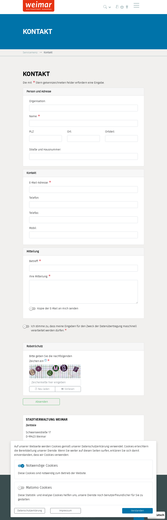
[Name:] (83, 123)
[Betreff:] (83, 268)
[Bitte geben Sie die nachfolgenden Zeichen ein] (55, 382)
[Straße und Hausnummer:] (83, 156)
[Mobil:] (83, 235)
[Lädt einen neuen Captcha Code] (42, 389)
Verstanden (137, 510)
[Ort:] (83, 138)
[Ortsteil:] (121, 138)
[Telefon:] (83, 204)
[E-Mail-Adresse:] (83, 189)
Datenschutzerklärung (29, 510)
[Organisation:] (83, 108)
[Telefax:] (83, 219)
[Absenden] (41, 401)
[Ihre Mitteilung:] (83, 292)
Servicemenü (30, 52)
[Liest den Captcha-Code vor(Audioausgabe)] (68, 389)
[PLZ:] (45, 138)
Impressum (65, 510)
